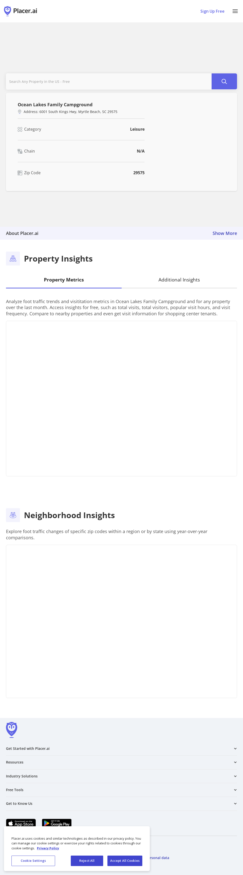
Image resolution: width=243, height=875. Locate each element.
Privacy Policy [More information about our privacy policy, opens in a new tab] (48, 848)
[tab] (64, 280)
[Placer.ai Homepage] (20, 11)
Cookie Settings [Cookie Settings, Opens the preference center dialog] (33, 860)
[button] (235, 11)
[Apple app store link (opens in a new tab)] (21, 823)
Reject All (86, 860)
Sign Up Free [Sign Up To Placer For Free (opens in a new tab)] (212, 11)
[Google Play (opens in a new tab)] (57, 823)
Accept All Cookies (125, 860)
